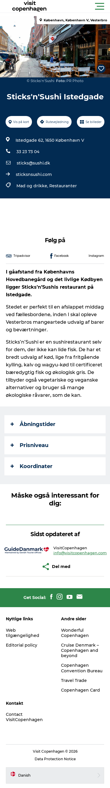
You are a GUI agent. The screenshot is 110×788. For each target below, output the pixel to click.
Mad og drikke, (32, 185)
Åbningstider (33, 424)
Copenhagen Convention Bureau (81, 668)
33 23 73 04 (27, 151)
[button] (81, 6)
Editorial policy (21, 645)
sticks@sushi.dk (33, 163)
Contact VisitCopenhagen (24, 717)
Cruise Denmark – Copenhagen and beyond (80, 650)
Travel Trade (74, 680)
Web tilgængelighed (22, 633)
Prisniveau (29, 445)
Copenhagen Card (80, 690)
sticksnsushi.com (34, 174)
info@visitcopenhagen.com (80, 552)
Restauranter (63, 185)
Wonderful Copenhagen (75, 633)
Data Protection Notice (55, 759)
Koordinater (32, 466)
